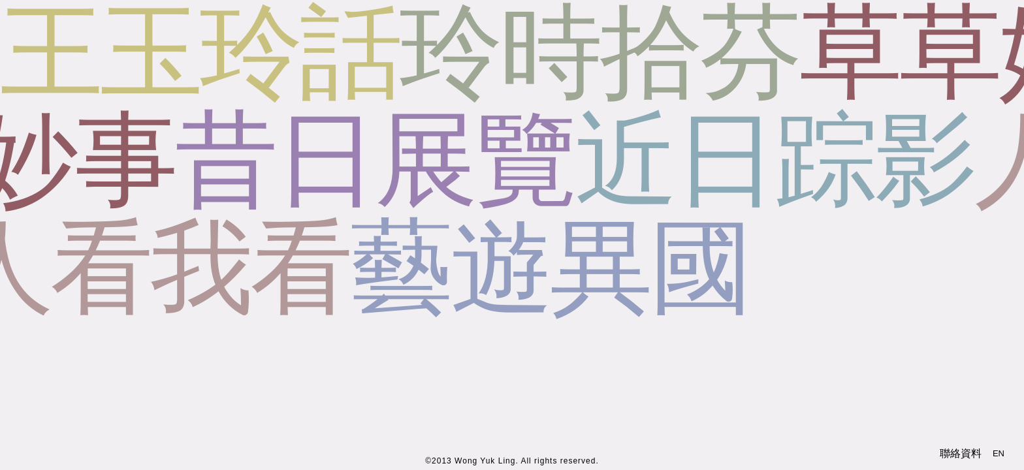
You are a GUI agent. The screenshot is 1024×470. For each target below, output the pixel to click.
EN (998, 453)
